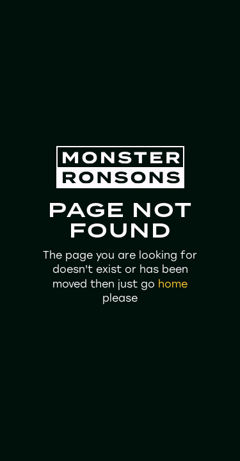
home (173, 284)
